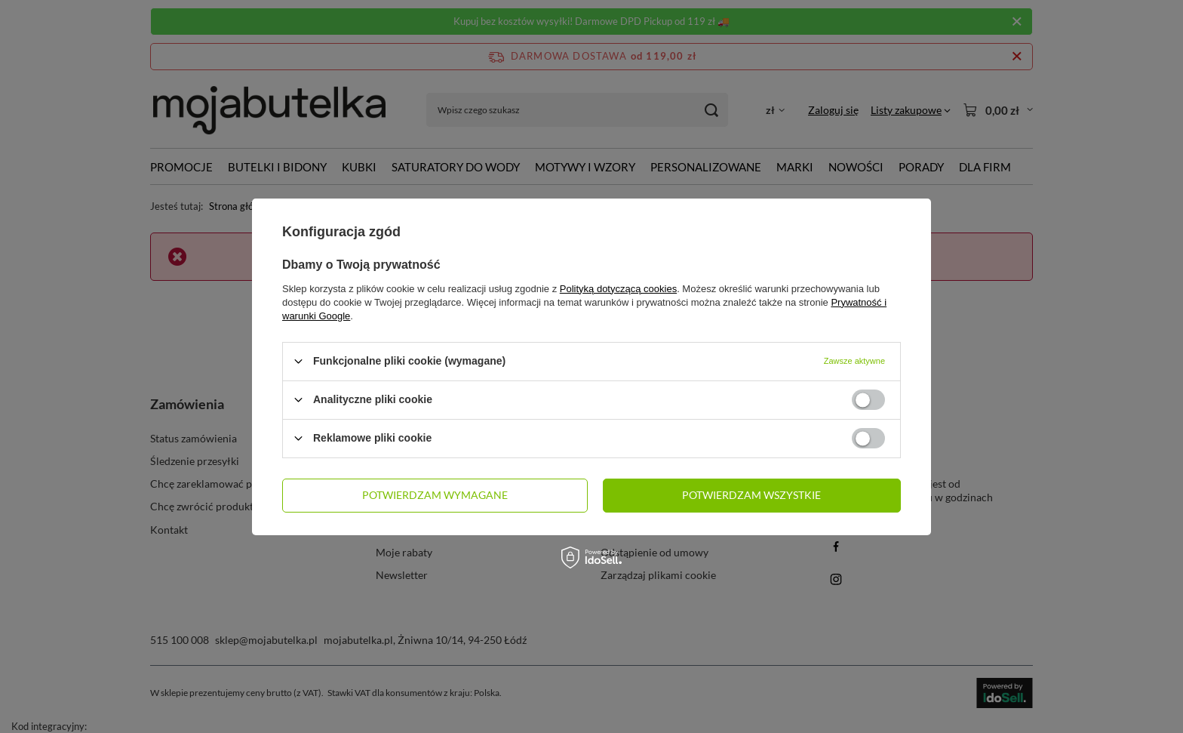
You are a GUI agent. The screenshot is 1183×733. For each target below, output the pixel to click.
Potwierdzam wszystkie (751, 494)
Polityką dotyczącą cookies (618, 288)
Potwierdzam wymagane (435, 494)
